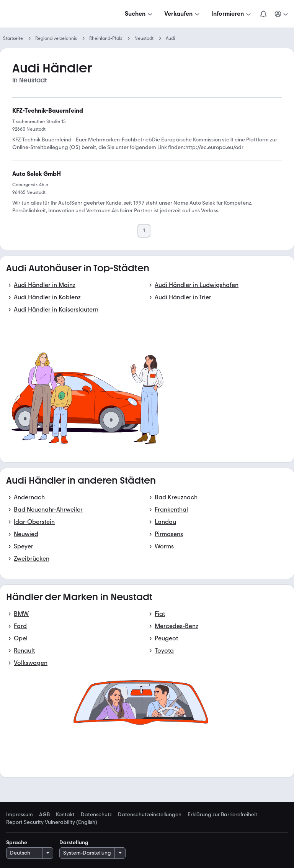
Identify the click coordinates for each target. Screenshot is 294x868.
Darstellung (73, 842)
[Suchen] (139, 14)
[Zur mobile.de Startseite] (64, 14)
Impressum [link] (19, 815)
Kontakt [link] (65, 815)
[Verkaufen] (182, 14)
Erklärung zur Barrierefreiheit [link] (222, 815)
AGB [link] (44, 815)
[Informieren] (231, 14)
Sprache (16, 842)
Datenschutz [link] (96, 815)
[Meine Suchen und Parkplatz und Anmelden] (281, 14)
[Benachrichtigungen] (263, 14)
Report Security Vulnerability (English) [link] (51, 822)
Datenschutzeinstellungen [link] (149, 815)
